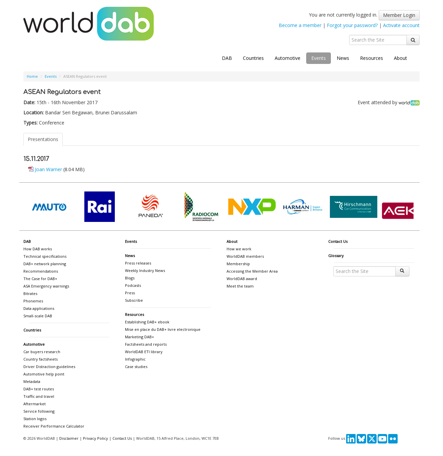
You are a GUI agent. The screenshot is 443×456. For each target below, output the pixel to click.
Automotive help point (43, 374)
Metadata (31, 381)
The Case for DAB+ (40, 278)
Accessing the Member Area (252, 271)
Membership (238, 263)
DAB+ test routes (38, 388)
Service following (39, 411)
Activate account (401, 25)
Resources (371, 58)
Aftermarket (34, 403)
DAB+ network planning (44, 263)
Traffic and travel (38, 396)
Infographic (135, 359)
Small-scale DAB (37, 315)
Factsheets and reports (146, 344)
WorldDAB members (245, 256)
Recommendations (40, 271)
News (343, 58)
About (400, 58)
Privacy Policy (95, 438)
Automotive (287, 58)
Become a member (300, 25)
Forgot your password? (352, 25)
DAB (227, 58)
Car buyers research (41, 351)
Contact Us (337, 241)
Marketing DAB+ (139, 336)
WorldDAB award (242, 278)
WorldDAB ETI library (144, 351)
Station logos (34, 418)
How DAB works (37, 248)
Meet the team (240, 286)
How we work (239, 248)
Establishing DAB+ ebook (147, 321)
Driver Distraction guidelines (49, 366)
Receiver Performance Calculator (53, 426)
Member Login (399, 15)
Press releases (138, 263)
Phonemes (33, 300)
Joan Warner (48, 169)
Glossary (336, 255)
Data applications (38, 308)
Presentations (43, 139)
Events (318, 58)
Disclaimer (69, 438)
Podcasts (133, 285)
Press (130, 292)
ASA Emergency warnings (46, 286)
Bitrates (30, 293)
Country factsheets (40, 359)
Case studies (136, 366)
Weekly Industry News (145, 270)
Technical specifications (44, 256)
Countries (253, 58)
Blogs (129, 277)
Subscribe (134, 300)
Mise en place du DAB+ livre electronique (163, 329)
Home (32, 76)
